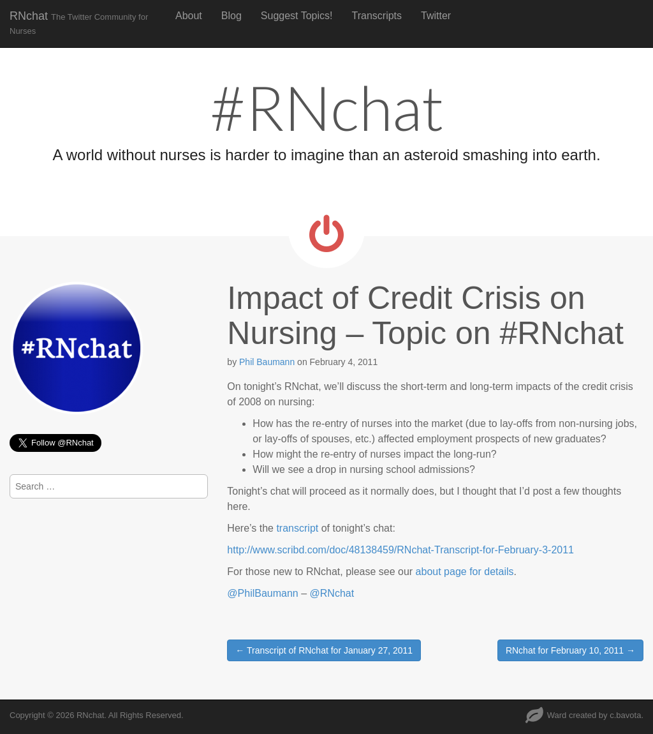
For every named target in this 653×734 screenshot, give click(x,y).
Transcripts (377, 15)
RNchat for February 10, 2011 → (570, 650)
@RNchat (332, 593)
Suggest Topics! (297, 15)
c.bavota (625, 715)
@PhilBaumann (262, 593)
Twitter (436, 15)
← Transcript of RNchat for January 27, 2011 (324, 650)
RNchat (79, 23)
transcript (297, 528)
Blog (231, 15)
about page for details (465, 571)
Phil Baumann (267, 362)
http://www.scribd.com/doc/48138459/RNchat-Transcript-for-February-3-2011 (400, 549)
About (188, 15)
